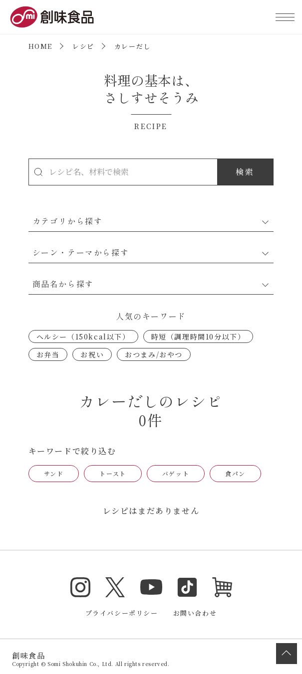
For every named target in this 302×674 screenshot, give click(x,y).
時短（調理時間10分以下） (198, 336)
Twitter (115, 587)
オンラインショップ (222, 587)
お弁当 (48, 354)
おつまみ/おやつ (154, 354)
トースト (112, 473)
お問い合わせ (195, 613)
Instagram (80, 587)
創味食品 (52, 17)
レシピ (83, 46)
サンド (54, 473)
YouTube (151, 587)
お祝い (92, 354)
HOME (40, 46)
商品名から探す (63, 284)
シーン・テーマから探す (80, 252)
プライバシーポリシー (121, 613)
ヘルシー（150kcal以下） (83, 336)
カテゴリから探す (67, 221)
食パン (235, 473)
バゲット (175, 473)
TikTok (187, 587)
